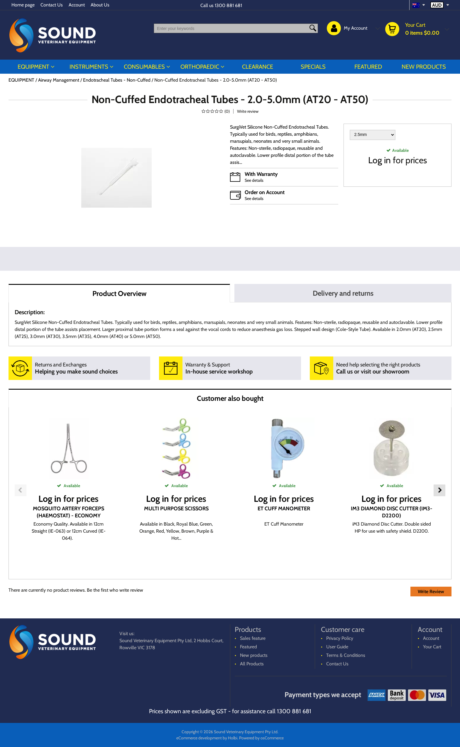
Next (439, 490)
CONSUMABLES (144, 66)
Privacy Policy (339, 638)
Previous (20, 490)
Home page (23, 5)
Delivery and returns (343, 293)
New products (424, 66)
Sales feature (252, 638)
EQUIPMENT (33, 66)
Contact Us (51, 5)
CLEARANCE (257, 66)
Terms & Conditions (345, 655)
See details (254, 180)
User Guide (337, 647)
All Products (252, 664)
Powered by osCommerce (261, 738)
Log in (379, 160)
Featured (368, 66)
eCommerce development (199, 738)
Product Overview (119, 293)
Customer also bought (230, 398)
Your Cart (432, 647)
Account (77, 5)
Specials (313, 66)
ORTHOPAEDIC (199, 66)
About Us (100, 5)
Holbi (232, 738)
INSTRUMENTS (89, 66)
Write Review (431, 591)
